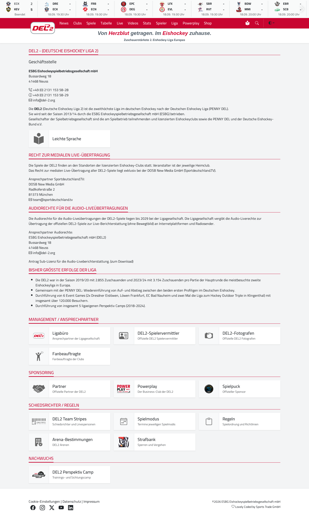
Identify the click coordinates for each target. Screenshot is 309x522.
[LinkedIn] (70, 508)
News (63, 23)
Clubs (77, 23)
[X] (52, 508)
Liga (174, 23)
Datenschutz (71, 501)
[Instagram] (42, 508)
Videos (133, 23)
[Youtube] (61, 508)
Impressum (91, 501)
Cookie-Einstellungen (44, 501)
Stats (147, 23)
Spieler (161, 23)
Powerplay (191, 23)
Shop (208, 23)
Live (120, 23)
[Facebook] (33, 508)
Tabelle (106, 23)
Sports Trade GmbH (268, 507)
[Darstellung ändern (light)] (271, 23)
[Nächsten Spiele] (302, 9)
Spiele (91, 23)
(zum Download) (121, 261)
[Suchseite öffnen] (256, 22)
